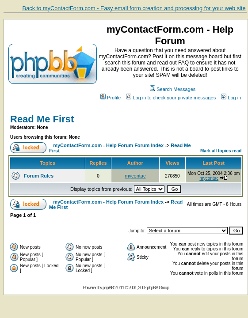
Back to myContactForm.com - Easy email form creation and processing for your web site (134, 8)
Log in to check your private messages (171, 97)
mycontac (135, 175)
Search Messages (172, 89)
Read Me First (42, 119)
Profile (110, 97)
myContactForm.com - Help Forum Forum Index (108, 145)
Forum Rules (38, 175)
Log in (231, 97)
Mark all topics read (220, 150)
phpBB (108, 287)
